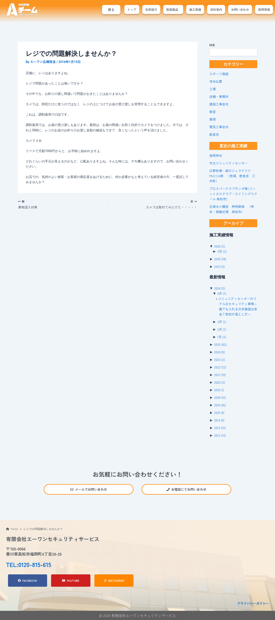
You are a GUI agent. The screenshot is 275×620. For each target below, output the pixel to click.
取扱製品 (172, 9)
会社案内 (216, 9)
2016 (220, 405)
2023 (219, 266)
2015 (219, 412)
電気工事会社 (219, 126)
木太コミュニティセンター (228, 163)
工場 (212, 88)
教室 (212, 111)
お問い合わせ (240, 9)
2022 (220, 367)
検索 (212, 45)
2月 (221, 329)
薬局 (212, 119)
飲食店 (214, 134)
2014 (219, 420)
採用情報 (264, 9)
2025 (220, 258)
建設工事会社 (219, 104)
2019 (219, 389)
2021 (220, 374)
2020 (219, 382)
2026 (219, 246)
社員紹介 (151, 9)
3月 (222, 251)
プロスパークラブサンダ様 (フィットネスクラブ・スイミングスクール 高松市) (233, 193)
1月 (221, 336)
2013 (220, 427)
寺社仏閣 (215, 81)
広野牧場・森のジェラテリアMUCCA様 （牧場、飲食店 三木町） (232, 175)
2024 (219, 352)
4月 (221, 293)
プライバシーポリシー (253, 603)
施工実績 (195, 9)
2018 (220, 397)
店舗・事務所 (219, 96)
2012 (220, 435)
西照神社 (215, 155)
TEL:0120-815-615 (28, 564)
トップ (131, 9)
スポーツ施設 (219, 73)
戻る (111, 9)
